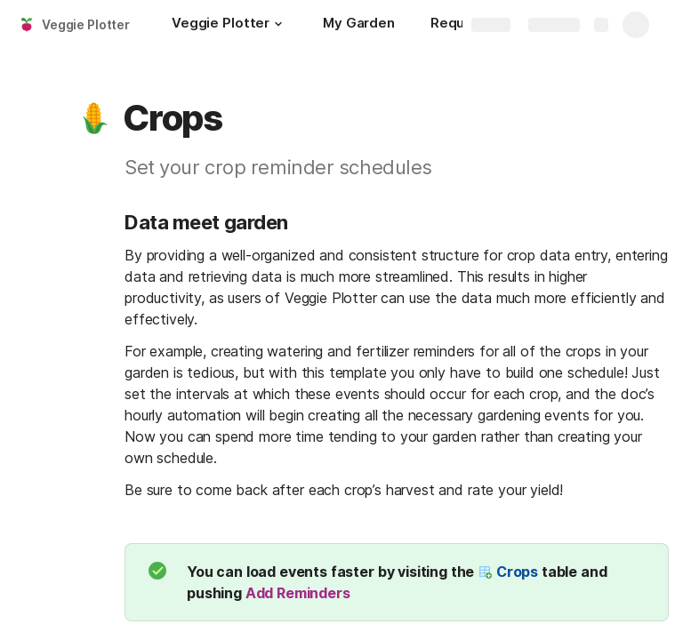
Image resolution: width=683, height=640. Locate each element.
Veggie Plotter (86, 24)
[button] (278, 24)
